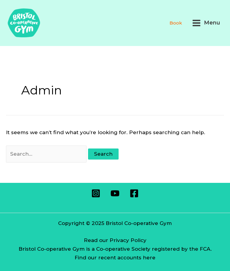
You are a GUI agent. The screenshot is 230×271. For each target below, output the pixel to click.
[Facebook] (134, 193)
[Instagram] (95, 193)
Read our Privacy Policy (115, 240)
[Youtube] (115, 193)
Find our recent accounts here (115, 258)
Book (176, 23)
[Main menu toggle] (206, 23)
